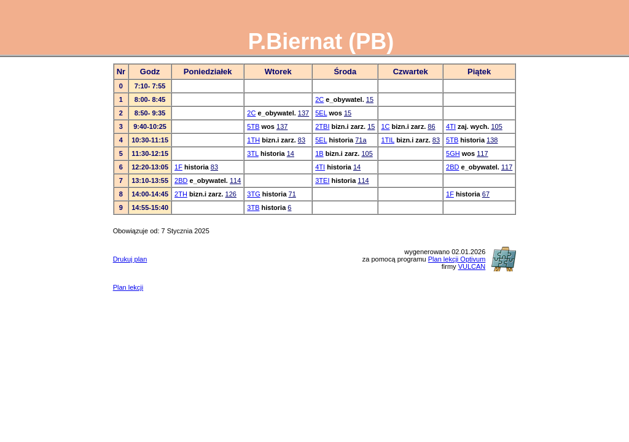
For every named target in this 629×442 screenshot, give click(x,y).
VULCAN (472, 266)
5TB (253, 126)
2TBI (322, 126)
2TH (180, 194)
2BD (452, 167)
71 (292, 194)
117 (482, 153)
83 (301, 140)
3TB (253, 207)
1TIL (387, 140)
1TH (253, 140)
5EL (321, 113)
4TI (451, 126)
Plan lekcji (128, 287)
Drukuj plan (130, 259)
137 (303, 113)
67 (486, 194)
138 (492, 140)
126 (230, 194)
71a (360, 140)
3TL (253, 153)
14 (290, 153)
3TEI (322, 180)
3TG (253, 194)
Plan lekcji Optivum (457, 259)
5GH (453, 153)
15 (369, 99)
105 (496, 126)
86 (431, 126)
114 (235, 180)
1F (178, 167)
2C (319, 99)
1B (319, 153)
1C (385, 126)
